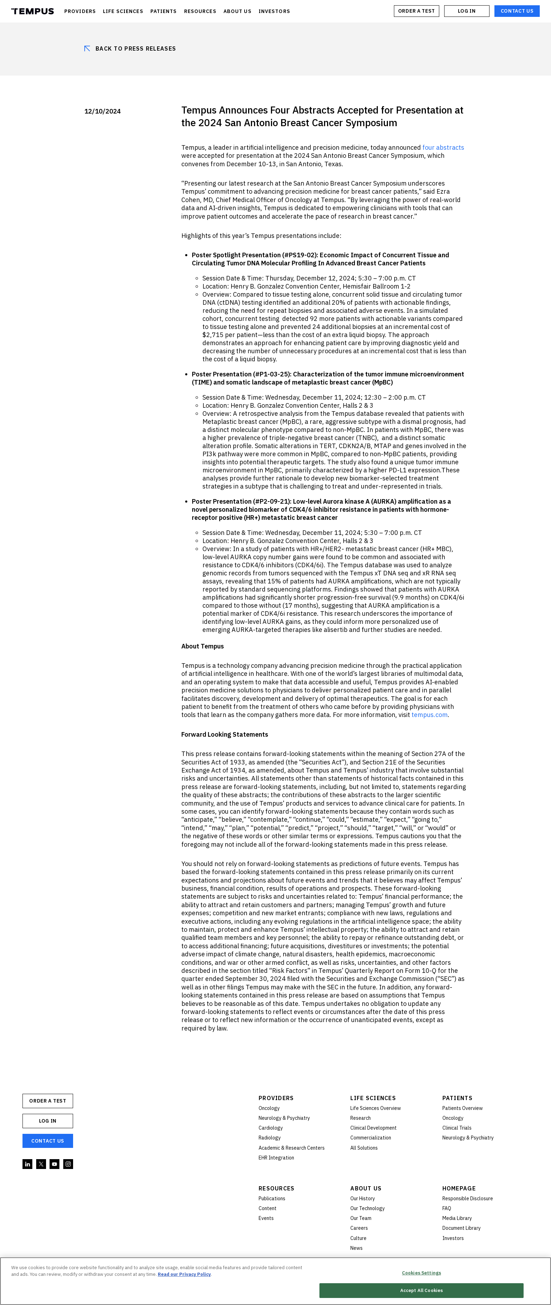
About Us (366, 1188)
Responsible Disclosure (467, 1198)
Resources (277, 1188)
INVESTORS (274, 11)
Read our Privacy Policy (184, 1275)
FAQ (446, 1208)
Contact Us (517, 11)
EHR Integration (276, 1158)
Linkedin (28, 1164)
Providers (276, 1098)
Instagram (68, 1164)
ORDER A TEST (416, 11)
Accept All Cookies (421, 1291)
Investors (453, 1238)
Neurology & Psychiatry (284, 1118)
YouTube (55, 1164)
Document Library (461, 1228)
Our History (362, 1198)
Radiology (270, 1138)
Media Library (457, 1218)
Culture (358, 1238)
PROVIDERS (80, 11)
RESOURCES (200, 11)
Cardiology (271, 1128)
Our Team (360, 1218)
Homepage (459, 1188)
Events (266, 1218)
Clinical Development (373, 1128)
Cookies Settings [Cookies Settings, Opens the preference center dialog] (421, 1273)
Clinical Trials (457, 1128)
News (356, 1248)
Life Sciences (373, 1098)
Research (360, 1118)
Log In (466, 11)
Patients (457, 1098)
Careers (359, 1228)
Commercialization (370, 1138)
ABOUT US (237, 11)
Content (268, 1208)
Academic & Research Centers (292, 1148)
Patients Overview (462, 1108)
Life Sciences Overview (375, 1108)
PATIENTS (163, 11)
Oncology (269, 1108)
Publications (272, 1198)
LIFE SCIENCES (123, 11)
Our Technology (367, 1208)
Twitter (41, 1164)
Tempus (32, 11)
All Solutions (364, 1148)
